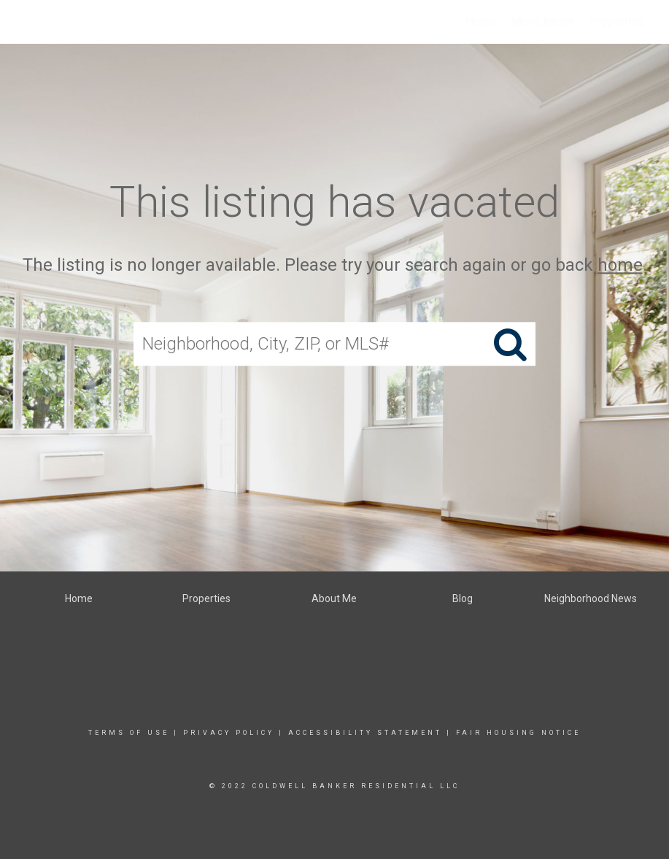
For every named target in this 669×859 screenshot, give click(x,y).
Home (480, 21)
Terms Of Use (128, 732)
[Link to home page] (18, 22)
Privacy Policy (228, 732)
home (620, 265)
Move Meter (542, 21)
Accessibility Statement (365, 732)
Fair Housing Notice (518, 732)
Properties (616, 21)
